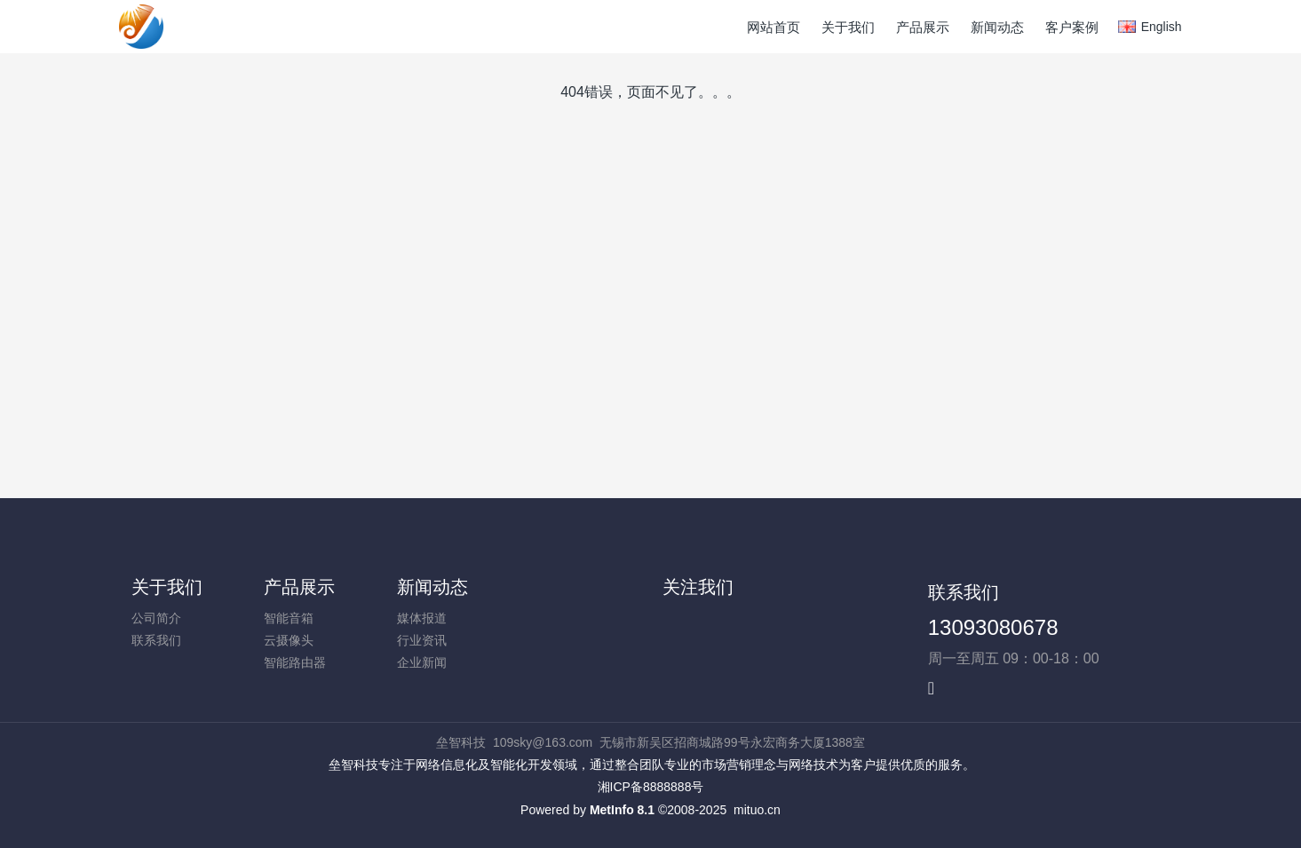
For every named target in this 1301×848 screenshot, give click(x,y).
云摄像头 (288, 640)
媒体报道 (422, 618)
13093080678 (993, 627)
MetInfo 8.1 (622, 810)
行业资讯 (422, 640)
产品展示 (299, 587)
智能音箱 (288, 618)
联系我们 (156, 640)
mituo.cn (757, 810)
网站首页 (773, 27)
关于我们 (166, 587)
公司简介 (156, 618)
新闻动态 (432, 587)
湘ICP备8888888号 (651, 787)
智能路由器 (295, 662)
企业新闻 (422, 662)
